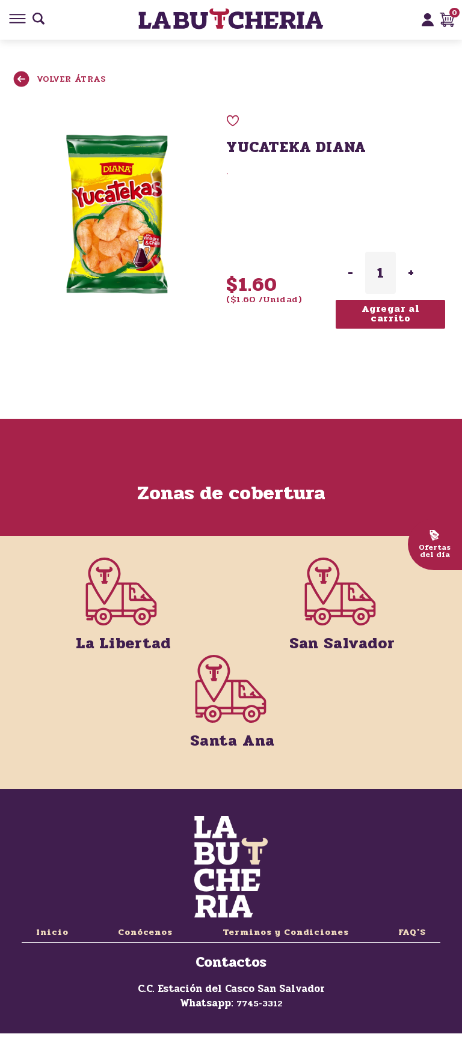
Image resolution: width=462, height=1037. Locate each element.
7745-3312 (259, 1004)
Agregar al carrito (390, 314)
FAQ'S (412, 932)
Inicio (52, 932)
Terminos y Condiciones (286, 932)
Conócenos (145, 932)
